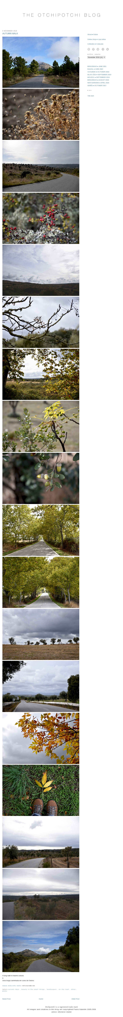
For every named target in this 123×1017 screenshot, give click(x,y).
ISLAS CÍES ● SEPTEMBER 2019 (99, 74)
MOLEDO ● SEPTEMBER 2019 (98, 77)
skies (73, 989)
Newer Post (6, 999)
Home (41, 999)
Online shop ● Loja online (96, 39)
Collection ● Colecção (95, 44)
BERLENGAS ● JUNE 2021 (97, 66)
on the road (64, 989)
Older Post (75, 999)
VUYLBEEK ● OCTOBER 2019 (98, 72)
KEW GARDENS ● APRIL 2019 (98, 83)
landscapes (52, 989)
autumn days (14, 989)
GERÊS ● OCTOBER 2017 (96, 85)
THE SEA (90, 96)
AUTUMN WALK (10, 33)
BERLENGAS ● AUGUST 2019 (98, 80)
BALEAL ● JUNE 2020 (95, 69)
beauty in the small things (33, 989)
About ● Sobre (92, 34)
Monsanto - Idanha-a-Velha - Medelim (11, 985)
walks (4, 991)
